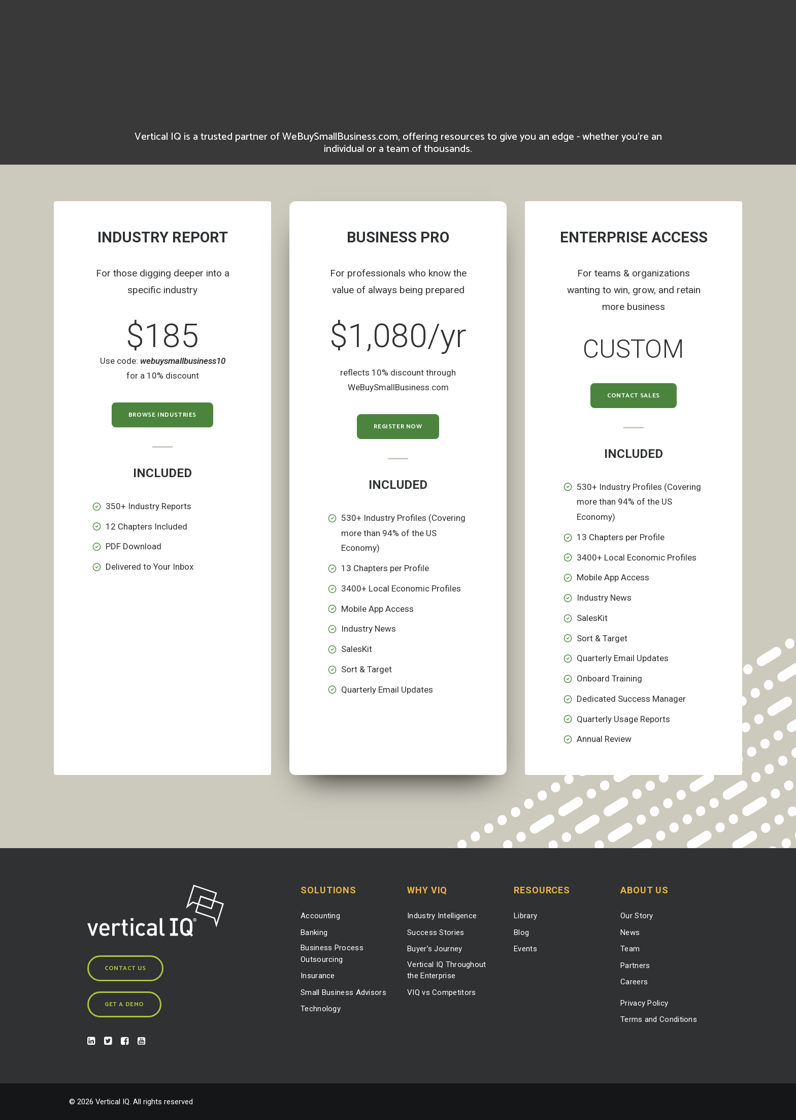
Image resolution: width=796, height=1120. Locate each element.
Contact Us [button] (125, 968)
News (630, 932)
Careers (634, 981)
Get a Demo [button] (124, 1004)
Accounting (320, 915)
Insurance (318, 975)
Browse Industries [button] (162, 415)
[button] (91, 1042)
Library (525, 915)
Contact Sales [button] (633, 395)
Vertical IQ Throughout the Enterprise (446, 969)
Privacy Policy (644, 1002)
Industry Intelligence (442, 915)
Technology (321, 1008)
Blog (521, 932)
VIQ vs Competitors (441, 992)
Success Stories (436, 932)
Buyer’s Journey (434, 948)
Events (525, 948)
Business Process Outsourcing (332, 953)
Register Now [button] (398, 426)
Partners (635, 965)
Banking (314, 932)
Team (630, 948)
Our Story (636, 915)
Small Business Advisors (343, 992)
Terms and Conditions (658, 1019)
